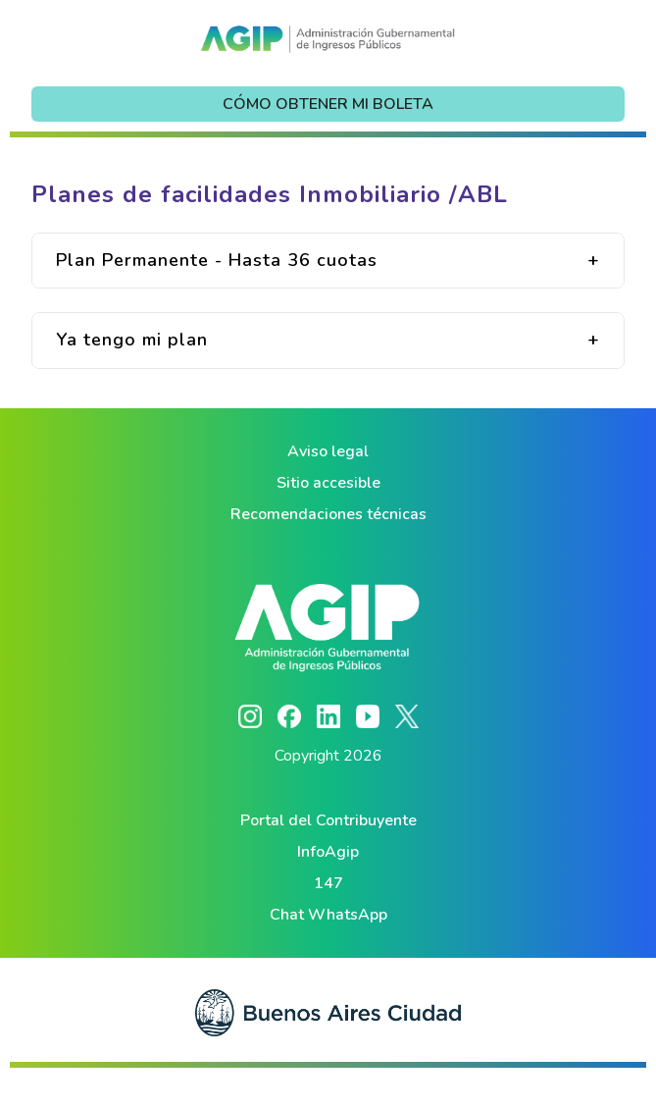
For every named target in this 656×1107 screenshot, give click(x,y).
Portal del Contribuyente (328, 820)
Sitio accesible (328, 483)
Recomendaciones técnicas (328, 514)
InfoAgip (328, 852)
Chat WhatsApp (328, 914)
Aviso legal (328, 451)
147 (328, 883)
